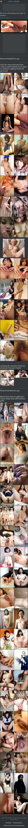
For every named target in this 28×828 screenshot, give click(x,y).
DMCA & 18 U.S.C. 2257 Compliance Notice (14, 825)
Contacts (8, 822)
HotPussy (14, 1)
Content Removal (17, 822)
